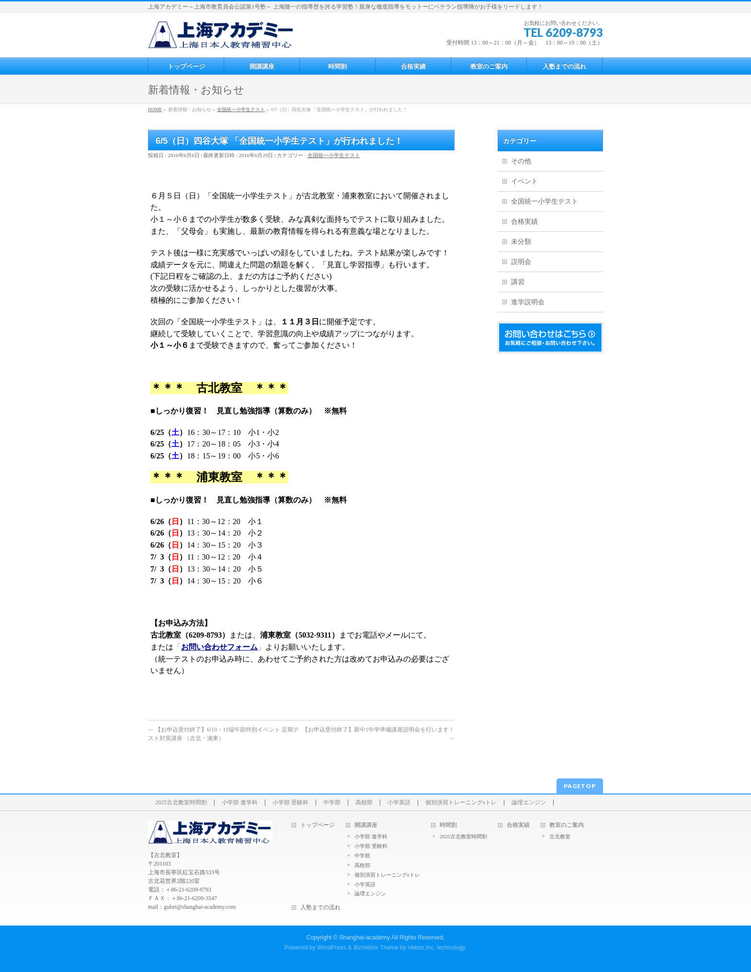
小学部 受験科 (290, 803)
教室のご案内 (566, 825)
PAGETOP (580, 785)
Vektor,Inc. (421, 947)
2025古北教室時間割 (181, 803)
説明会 (521, 261)
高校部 (364, 803)
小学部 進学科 (240, 803)
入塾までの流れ (320, 907)
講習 (517, 282)
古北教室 (559, 836)
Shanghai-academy (364, 937)
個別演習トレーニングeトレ (461, 803)
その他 (521, 161)
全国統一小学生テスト (333, 155)
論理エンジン (529, 803)
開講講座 (365, 825)
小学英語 (398, 803)
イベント (524, 181)
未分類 (521, 241)
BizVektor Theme (375, 947)
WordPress (331, 947)
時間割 (448, 825)
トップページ (317, 825)
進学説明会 (528, 302)
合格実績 (524, 221)
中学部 (332, 803)
